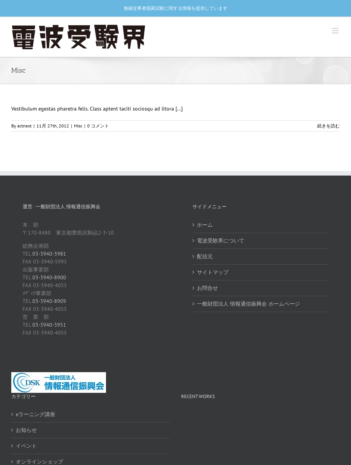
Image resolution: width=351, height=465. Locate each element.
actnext (24, 126)
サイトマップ (212, 272)
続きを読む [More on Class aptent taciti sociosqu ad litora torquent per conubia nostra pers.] (328, 126)
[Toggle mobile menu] (336, 31)
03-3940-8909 (49, 301)
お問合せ (207, 288)
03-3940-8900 (49, 277)
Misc (78, 126)
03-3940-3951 (49, 324)
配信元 (205, 256)
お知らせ (26, 430)
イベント (26, 445)
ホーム (205, 224)
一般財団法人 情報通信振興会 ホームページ (248, 303)
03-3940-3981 (49, 253)
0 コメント (98, 126)
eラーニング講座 (35, 414)
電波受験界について (220, 240)
